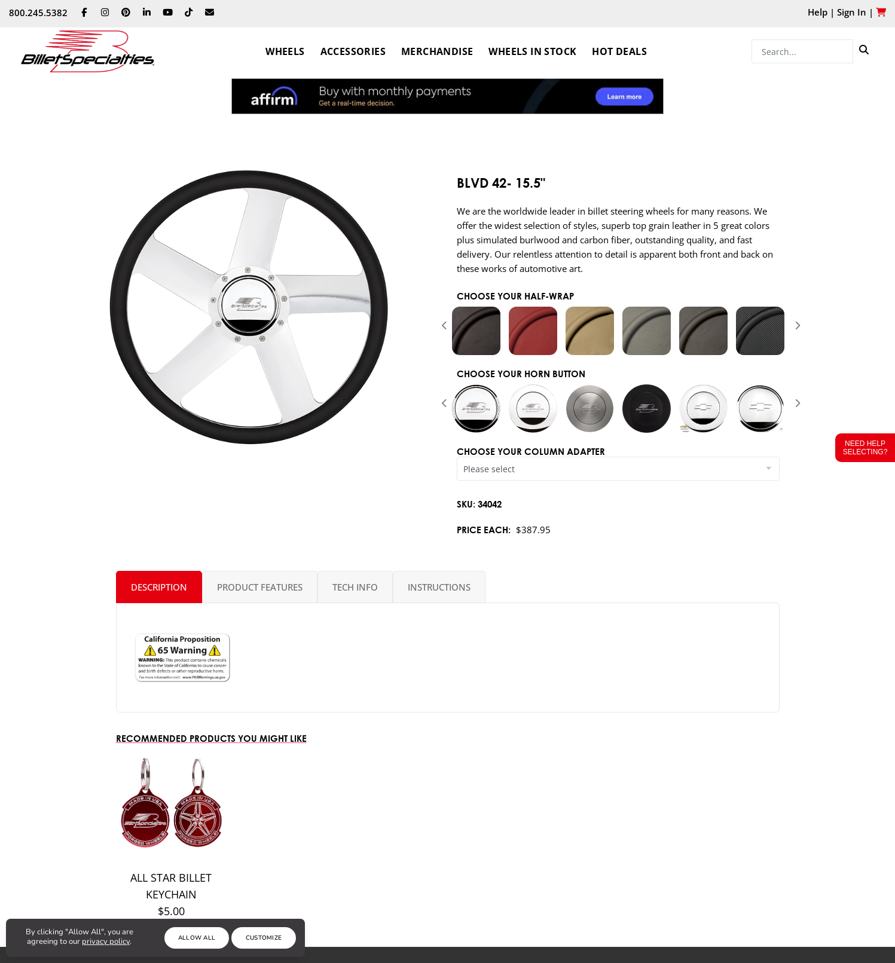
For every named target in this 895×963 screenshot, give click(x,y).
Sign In (851, 12)
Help (817, 12)
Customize (264, 938)
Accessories (353, 51)
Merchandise (437, 51)
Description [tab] (159, 587)
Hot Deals (619, 51)
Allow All (197, 938)
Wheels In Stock (532, 51)
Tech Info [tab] (355, 587)
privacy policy (106, 941)
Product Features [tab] (260, 587)
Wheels (284, 51)
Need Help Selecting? (865, 447)
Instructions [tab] (439, 587)
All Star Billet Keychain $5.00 (171, 894)
